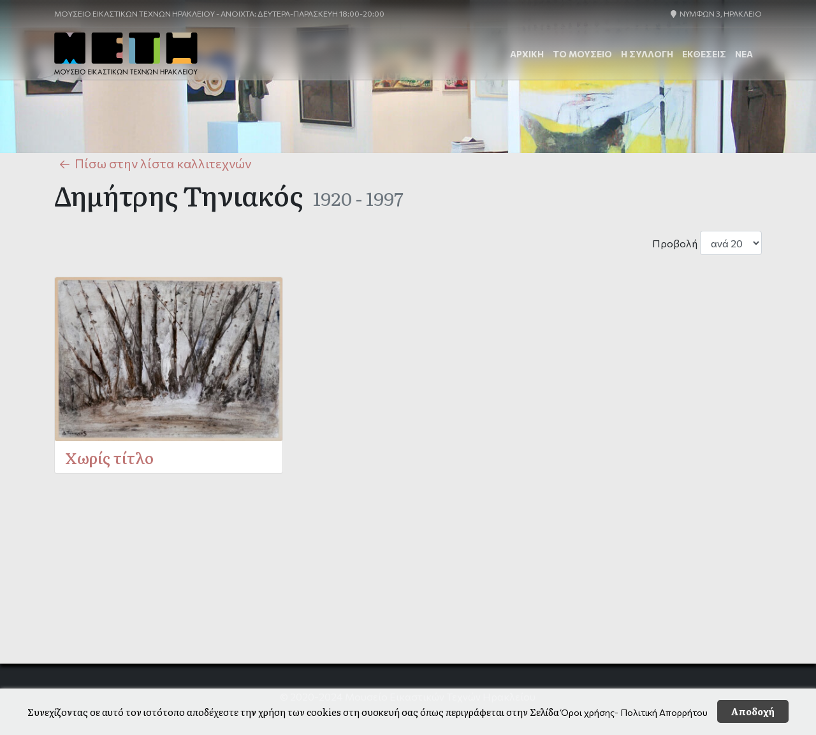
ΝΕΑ (744, 53)
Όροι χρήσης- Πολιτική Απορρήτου (634, 712)
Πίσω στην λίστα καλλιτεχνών (152, 163)
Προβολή (674, 243)
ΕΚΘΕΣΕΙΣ (704, 53)
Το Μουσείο (582, 53)
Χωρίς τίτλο (109, 457)
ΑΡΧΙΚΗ (527, 53)
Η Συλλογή (647, 53)
